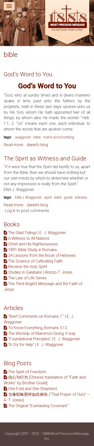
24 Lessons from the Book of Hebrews (40, 255)
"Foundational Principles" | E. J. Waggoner (42, 339)
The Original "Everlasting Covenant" (36, 405)
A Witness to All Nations (26, 238)
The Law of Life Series (25, 278)
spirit (48, 197)
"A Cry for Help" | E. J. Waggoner (33, 344)
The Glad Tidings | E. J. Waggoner (35, 232)
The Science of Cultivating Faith (33, 261)
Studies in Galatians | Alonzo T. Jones (38, 272)
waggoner (23, 137)
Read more (13, 144)
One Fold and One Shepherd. (31, 388)
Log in (10, 210)
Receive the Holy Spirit (25, 266)
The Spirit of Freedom (25, 371)
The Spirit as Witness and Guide (45, 158)
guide (68, 197)
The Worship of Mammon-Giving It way (40, 333)
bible (37, 137)
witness (81, 197)
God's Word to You (28, 74)
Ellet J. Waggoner (28, 197)
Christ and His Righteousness (31, 244)
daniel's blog (37, 144)
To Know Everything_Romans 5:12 (35, 327)
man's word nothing (58, 137)
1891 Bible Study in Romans (30, 249)
